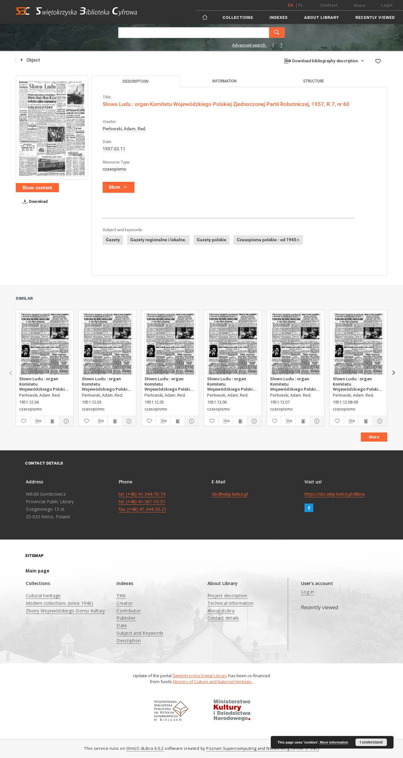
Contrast (329, 5)
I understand (371, 742)
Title (121, 596)
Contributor (128, 611)
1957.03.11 (114, 148)
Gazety (113, 239)
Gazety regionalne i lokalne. (158, 239)
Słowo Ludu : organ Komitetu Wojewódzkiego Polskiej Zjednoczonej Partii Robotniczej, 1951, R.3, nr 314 (170, 384)
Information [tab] (224, 81)
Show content (37, 188)
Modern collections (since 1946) (59, 603)
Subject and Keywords (139, 633)
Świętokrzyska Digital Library (200, 675)
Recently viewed (375, 17)
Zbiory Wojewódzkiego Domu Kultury (65, 611)
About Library (321, 17)
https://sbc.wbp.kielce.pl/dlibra (334, 494)
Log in (307, 592)
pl (301, 5)
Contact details (223, 618)
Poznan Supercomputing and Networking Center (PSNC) (262, 748)
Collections (238, 17)
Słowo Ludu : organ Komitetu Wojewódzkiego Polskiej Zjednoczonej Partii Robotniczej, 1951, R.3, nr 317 (358, 384)
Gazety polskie (211, 239)
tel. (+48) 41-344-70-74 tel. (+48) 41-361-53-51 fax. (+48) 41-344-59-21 (143, 501)
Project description (227, 596)
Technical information (230, 603)
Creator (124, 603)
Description (128, 641)
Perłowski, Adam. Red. (124, 128)
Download (34, 201)
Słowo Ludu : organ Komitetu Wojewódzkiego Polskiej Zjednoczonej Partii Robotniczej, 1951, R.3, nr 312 (107, 384)
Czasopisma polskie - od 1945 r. (268, 239)
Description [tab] (135, 81)
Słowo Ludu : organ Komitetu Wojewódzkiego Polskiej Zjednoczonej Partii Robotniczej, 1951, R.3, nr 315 (232, 384)
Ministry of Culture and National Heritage (212, 681)
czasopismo (114, 168)
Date (121, 625)
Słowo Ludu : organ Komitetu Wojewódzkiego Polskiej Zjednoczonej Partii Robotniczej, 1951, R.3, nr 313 (44, 384)
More (374, 437)
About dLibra (221, 611)
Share (360, 5)
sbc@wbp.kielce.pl (230, 494)
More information (334, 742)
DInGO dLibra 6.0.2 (145, 748)
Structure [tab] (313, 81)
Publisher (126, 618)
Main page (37, 571)
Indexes (279, 17)
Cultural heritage (43, 596)
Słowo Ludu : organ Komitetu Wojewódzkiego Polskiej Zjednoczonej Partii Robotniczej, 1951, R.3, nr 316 (295, 384)
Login (387, 5)
